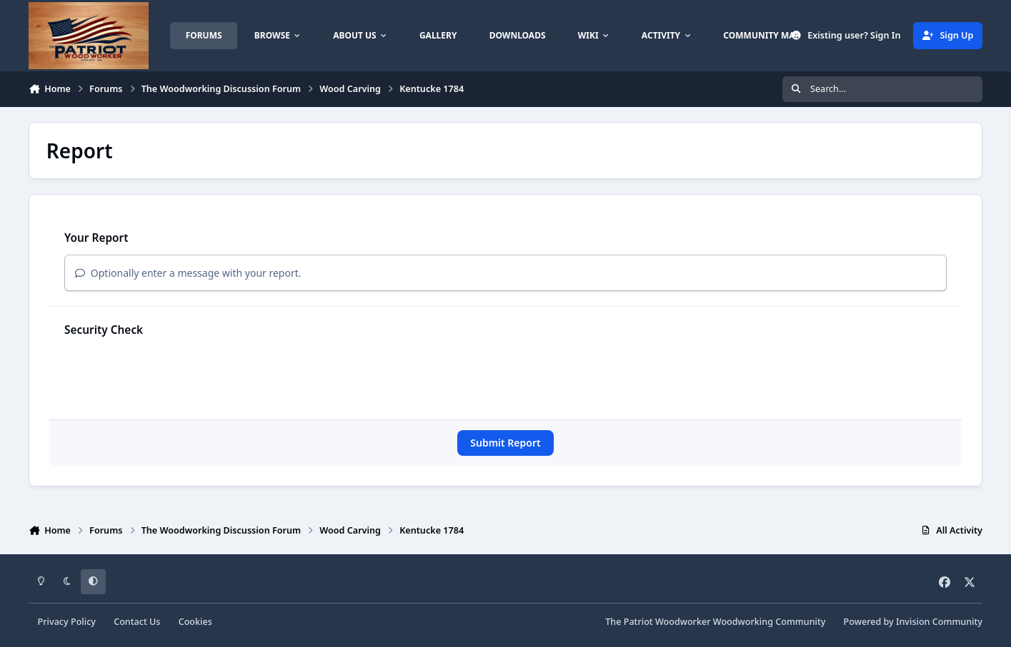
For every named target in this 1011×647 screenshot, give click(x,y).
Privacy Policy (67, 622)
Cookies (195, 622)
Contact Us (137, 622)
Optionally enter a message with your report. (188, 273)
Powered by (913, 622)
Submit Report (505, 442)
